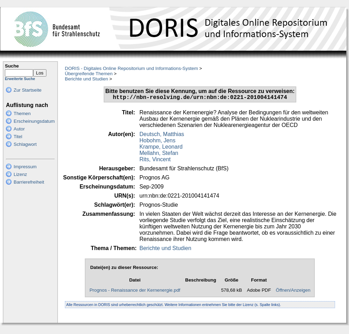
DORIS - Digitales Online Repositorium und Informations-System (131, 68)
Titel (18, 136)
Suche (12, 66)
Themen (22, 113)
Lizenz (20, 174)
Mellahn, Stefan (159, 154)
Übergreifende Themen (89, 73)
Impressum (25, 166)
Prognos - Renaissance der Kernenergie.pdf (134, 291)
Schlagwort (25, 144)
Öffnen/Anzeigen (293, 291)
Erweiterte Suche (20, 79)
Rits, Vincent (155, 161)
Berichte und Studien (86, 78)
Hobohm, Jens (158, 142)
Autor (19, 129)
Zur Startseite (28, 90)
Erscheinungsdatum (34, 121)
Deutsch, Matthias (162, 135)
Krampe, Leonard (161, 148)
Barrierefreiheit (29, 182)
